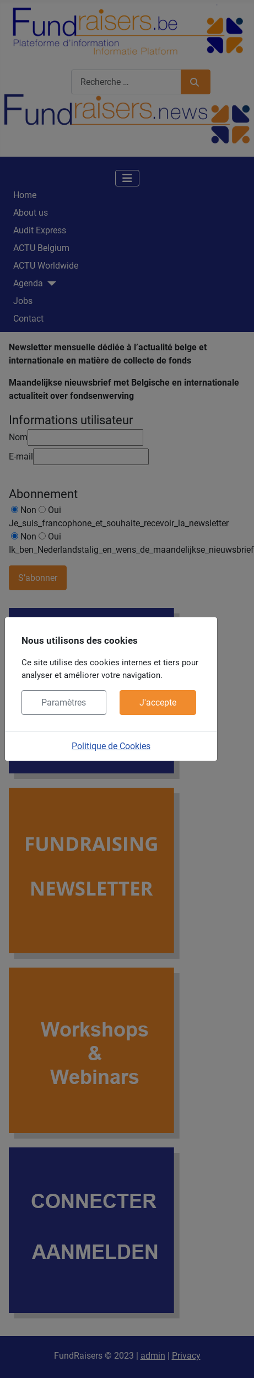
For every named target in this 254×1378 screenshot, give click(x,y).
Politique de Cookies (111, 746)
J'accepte (157, 702)
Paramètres (63, 702)
